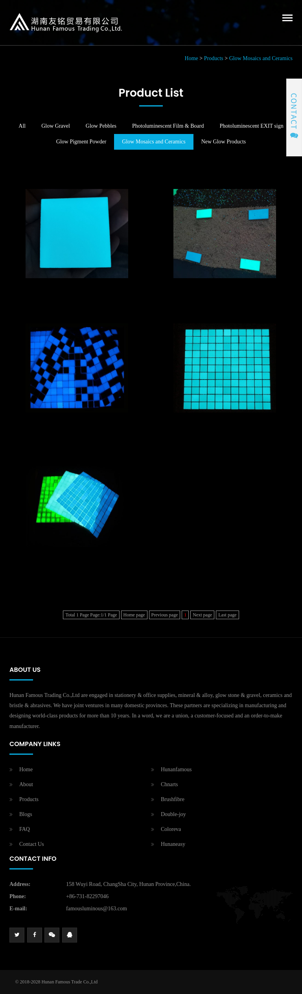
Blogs (25, 814)
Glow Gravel (55, 126)
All (22, 126)
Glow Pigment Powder (81, 142)
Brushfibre (172, 799)
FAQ (24, 829)
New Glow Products (223, 142)
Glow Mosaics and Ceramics (261, 58)
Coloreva (171, 829)
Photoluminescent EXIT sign (251, 126)
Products (213, 58)
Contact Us (31, 844)
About (26, 784)
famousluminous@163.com (96, 908)
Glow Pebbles (101, 126)
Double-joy (173, 814)
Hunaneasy (173, 844)
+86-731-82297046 (87, 896)
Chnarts (169, 784)
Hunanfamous (176, 769)
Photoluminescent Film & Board (168, 126)
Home (191, 58)
